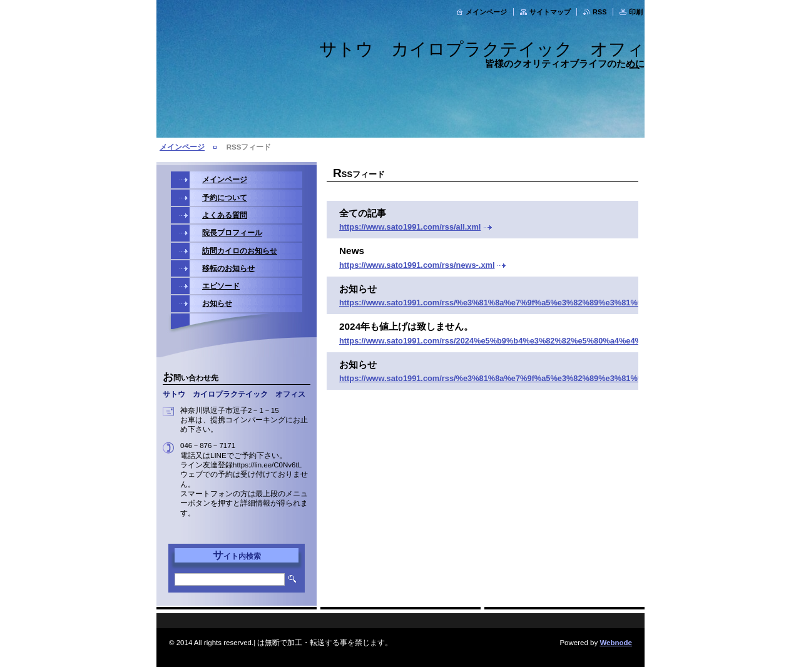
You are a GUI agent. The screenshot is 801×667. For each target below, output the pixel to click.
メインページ (486, 12)
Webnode (615, 642)
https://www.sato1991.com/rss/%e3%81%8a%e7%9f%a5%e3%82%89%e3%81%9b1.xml (503, 378)
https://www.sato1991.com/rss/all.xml (410, 227)
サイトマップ (550, 12)
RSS (599, 12)
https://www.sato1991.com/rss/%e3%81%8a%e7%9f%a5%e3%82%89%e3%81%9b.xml (501, 302)
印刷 (636, 12)
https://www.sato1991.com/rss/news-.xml (416, 265)
